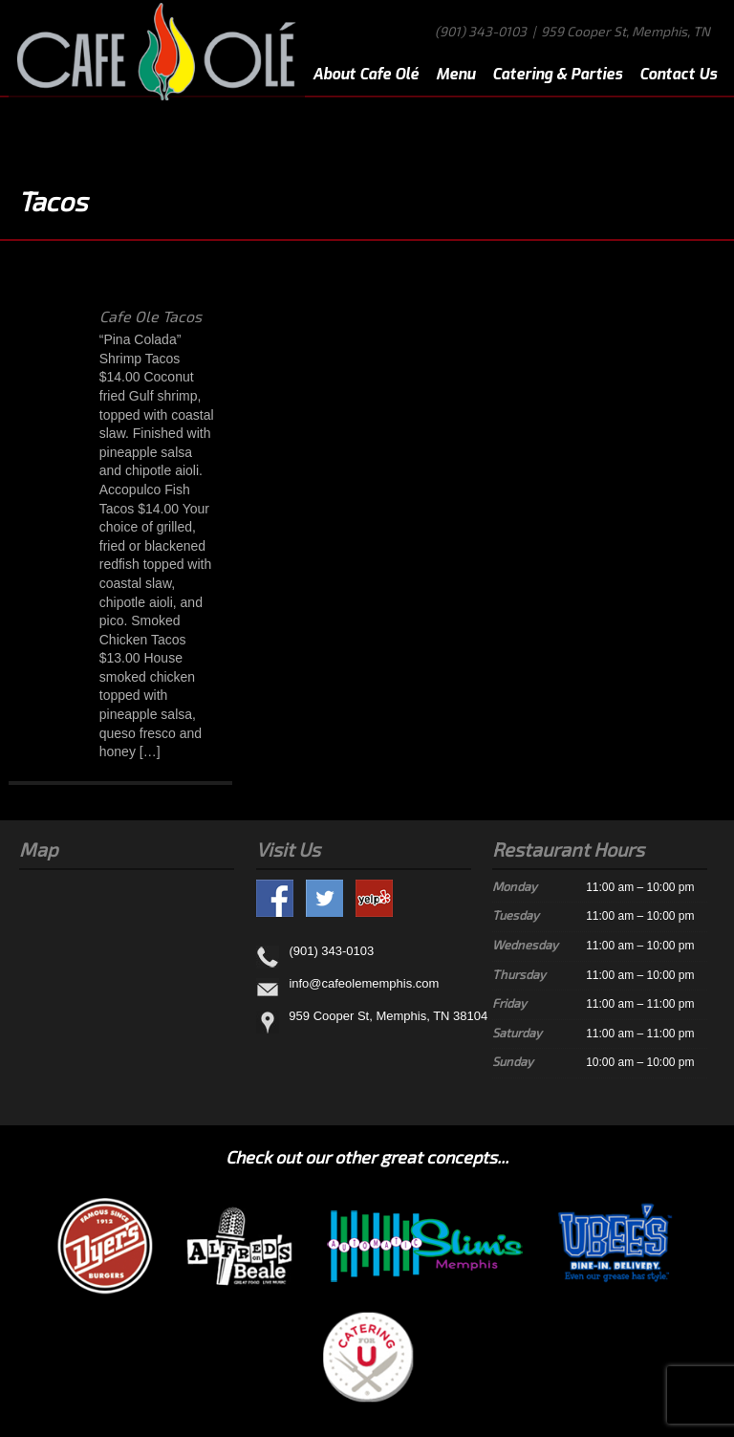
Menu (455, 74)
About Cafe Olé (366, 74)
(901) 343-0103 (481, 31)
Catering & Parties (557, 74)
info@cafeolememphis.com (364, 983)
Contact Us (678, 74)
